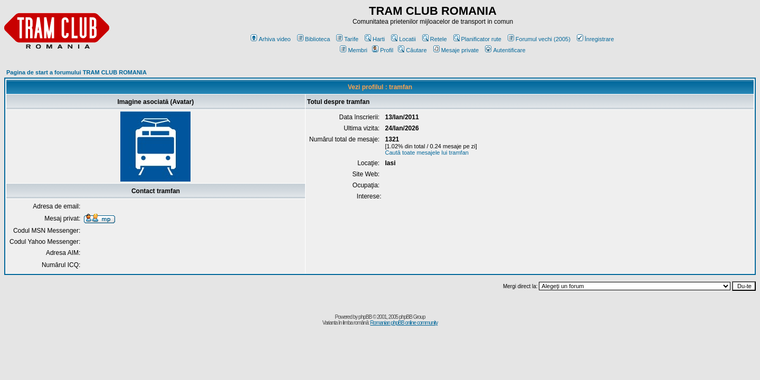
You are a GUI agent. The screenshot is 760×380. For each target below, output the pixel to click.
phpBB (365, 317)
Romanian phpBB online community (404, 323)
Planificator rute (477, 39)
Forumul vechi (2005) (539, 39)
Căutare (412, 50)
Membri (353, 50)
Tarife (347, 39)
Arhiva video (271, 39)
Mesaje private (456, 50)
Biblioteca (313, 39)
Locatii (403, 39)
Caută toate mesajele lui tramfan (427, 152)
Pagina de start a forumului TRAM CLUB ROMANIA (76, 72)
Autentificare (505, 50)
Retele (434, 39)
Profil (382, 50)
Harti (375, 39)
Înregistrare (595, 39)
